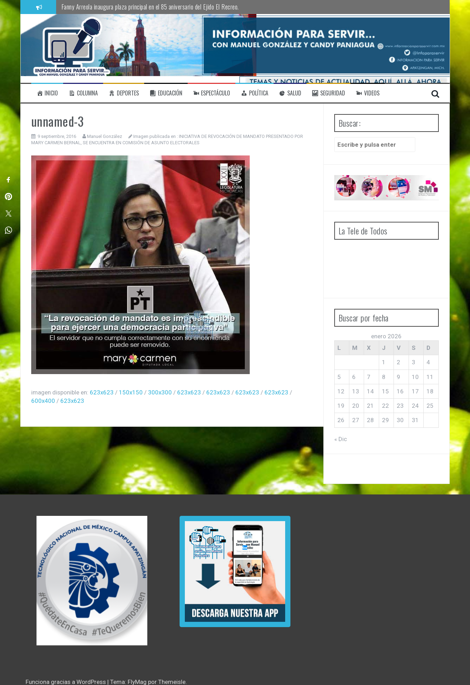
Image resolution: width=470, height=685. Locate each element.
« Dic (340, 439)
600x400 (43, 400)
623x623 (102, 392)
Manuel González (104, 136)
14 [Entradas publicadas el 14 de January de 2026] (370, 391)
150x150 (131, 392)
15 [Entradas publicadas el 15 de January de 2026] (385, 391)
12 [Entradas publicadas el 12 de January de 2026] (340, 391)
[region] (91, 580)
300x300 (160, 392)
